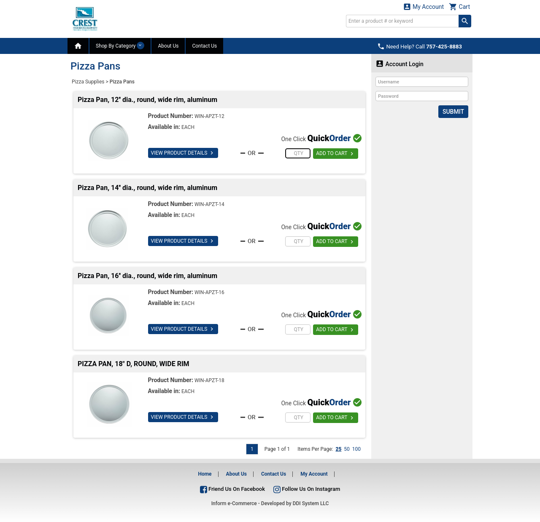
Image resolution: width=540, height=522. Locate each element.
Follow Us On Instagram (306, 489)
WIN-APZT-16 (209, 292)
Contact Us (204, 46)
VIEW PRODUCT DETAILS (183, 153)
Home (204, 474)
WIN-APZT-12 (209, 116)
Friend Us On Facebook (232, 489)
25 (338, 449)
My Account (423, 7)
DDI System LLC (311, 503)
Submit (453, 111)
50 (347, 449)
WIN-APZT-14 (209, 204)
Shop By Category (120, 45)
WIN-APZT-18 (209, 380)
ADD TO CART (335, 153)
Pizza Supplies (88, 82)
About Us (168, 46)
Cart (459, 7)
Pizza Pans (122, 82)
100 (356, 449)
